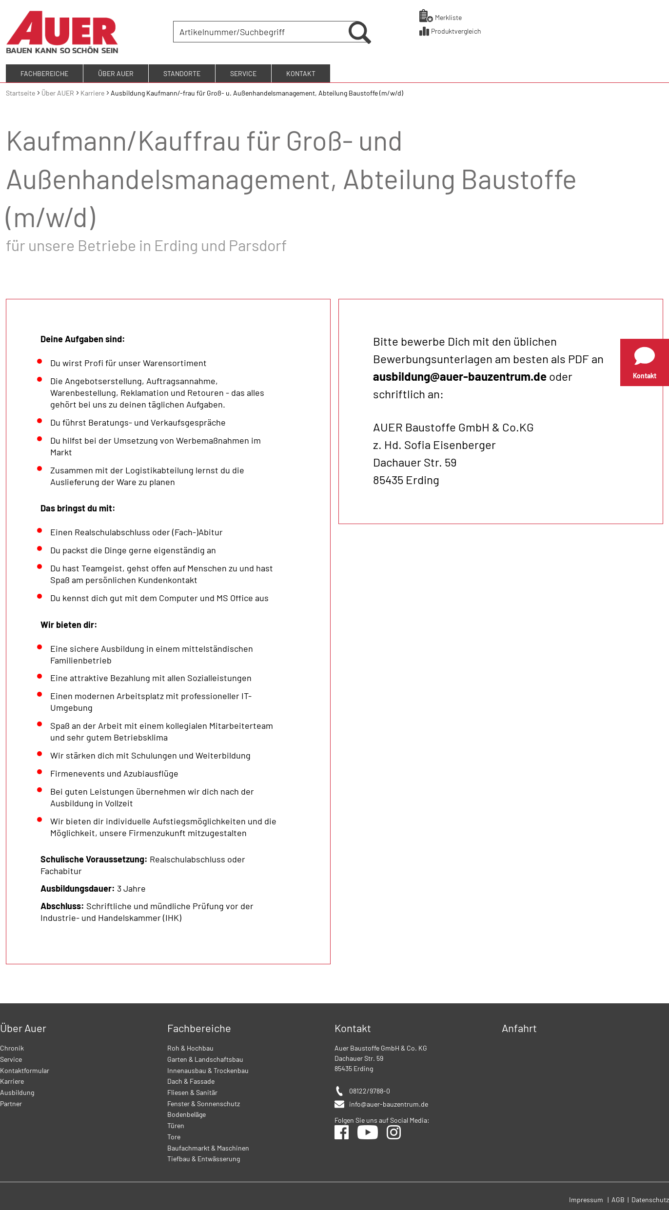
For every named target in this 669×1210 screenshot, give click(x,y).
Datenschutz (650, 1197)
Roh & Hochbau (190, 1046)
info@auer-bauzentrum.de (388, 1102)
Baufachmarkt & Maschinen (208, 1146)
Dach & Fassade (191, 1079)
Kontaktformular (24, 1068)
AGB (618, 1197)
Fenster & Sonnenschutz (203, 1101)
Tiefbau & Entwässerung (203, 1157)
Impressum (586, 1197)
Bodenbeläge (186, 1113)
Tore (173, 1135)
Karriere (93, 91)
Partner (11, 1101)
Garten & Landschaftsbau (205, 1058)
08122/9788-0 (369, 1089)
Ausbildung (17, 1091)
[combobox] (262, 31)
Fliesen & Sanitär (192, 1091)
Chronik (12, 1046)
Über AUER (58, 91)
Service (11, 1058)
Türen (175, 1124)
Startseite (21, 91)
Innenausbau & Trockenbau (208, 1068)
